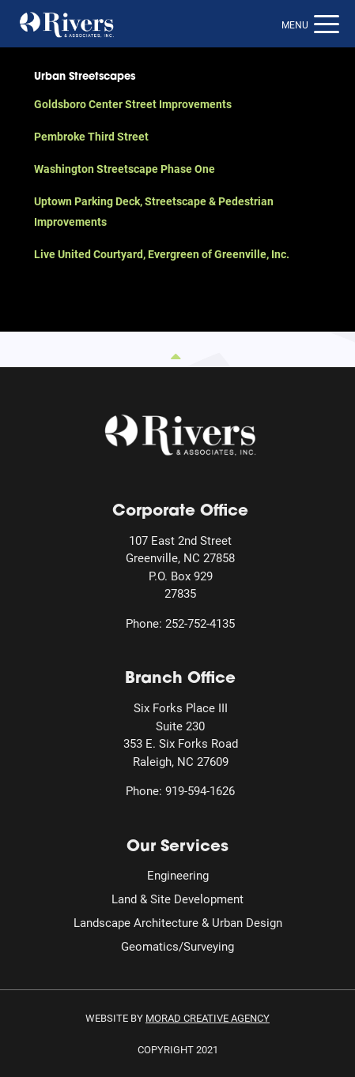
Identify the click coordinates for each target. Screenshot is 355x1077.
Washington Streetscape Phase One (124, 168)
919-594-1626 (200, 790)
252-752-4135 (200, 623)
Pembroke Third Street (91, 136)
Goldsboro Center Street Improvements (133, 103)
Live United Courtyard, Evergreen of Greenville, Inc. (161, 253)
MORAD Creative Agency (207, 1018)
